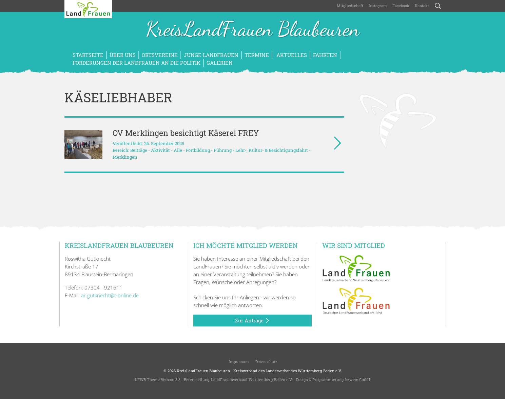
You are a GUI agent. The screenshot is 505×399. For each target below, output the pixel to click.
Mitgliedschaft (350, 5)
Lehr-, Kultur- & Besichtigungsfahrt (271, 150)
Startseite (88, 55)
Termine (257, 55)
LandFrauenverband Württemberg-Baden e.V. (252, 379)
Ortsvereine (160, 55)
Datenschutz (265, 361)
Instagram (378, 5)
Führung (223, 150)
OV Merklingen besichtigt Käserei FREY (186, 133)
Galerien (220, 62)
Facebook (400, 5)
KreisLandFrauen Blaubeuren (253, 30)
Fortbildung (198, 150)
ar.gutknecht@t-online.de (110, 295)
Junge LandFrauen (211, 55)
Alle (178, 150)
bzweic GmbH (357, 379)
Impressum (238, 361)
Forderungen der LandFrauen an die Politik (136, 62)
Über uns (123, 55)
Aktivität (160, 150)
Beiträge (138, 150)
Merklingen (125, 157)
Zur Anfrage (252, 320)
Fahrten (325, 55)
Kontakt (422, 5)
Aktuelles (291, 55)
